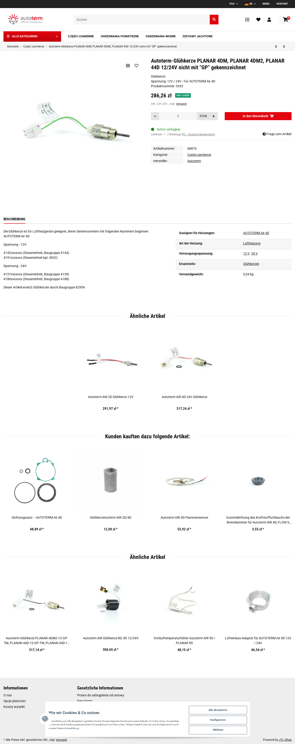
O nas (7, 695)
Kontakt (282, 3)
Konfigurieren (242, 717)
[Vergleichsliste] (247, 19)
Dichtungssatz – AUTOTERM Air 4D (37, 517)
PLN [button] (232, 3)
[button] (269, 19)
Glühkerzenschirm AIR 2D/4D (110, 517)
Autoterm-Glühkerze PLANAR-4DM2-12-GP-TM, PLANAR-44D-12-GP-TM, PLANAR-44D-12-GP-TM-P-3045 (37, 640)
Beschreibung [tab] (14, 219)
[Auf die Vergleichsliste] (127, 65)
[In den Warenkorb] (258, 116)
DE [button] (248, 3)
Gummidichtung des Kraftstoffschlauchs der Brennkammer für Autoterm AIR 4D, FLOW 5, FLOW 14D (258, 520)
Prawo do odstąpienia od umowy (100, 695)
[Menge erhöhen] (213, 116)
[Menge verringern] (155, 116)
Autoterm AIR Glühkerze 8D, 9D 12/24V (111, 638)
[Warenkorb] (286, 20)
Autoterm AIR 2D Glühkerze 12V (110, 397)
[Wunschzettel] (258, 19)
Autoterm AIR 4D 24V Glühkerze (184, 397)
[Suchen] (142, 20)
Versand (181, 103)
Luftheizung (251, 243)
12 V (246, 253)
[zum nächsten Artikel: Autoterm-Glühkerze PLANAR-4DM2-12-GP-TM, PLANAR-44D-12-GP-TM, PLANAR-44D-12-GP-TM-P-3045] (284, 47)
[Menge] (178, 116)
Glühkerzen (251, 264)
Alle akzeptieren (241, 706)
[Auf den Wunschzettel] (136, 65)
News (266, 3)
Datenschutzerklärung (39, 726)
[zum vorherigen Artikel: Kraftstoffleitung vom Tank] (276, 47)
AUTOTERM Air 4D (256, 233)
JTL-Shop (285, 739)
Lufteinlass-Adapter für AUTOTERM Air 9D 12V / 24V (258, 640)
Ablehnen (242, 728)
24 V (254, 253)
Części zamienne (199, 155)
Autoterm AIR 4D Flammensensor (184, 517)
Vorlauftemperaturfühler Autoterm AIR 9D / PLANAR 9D (184, 640)
